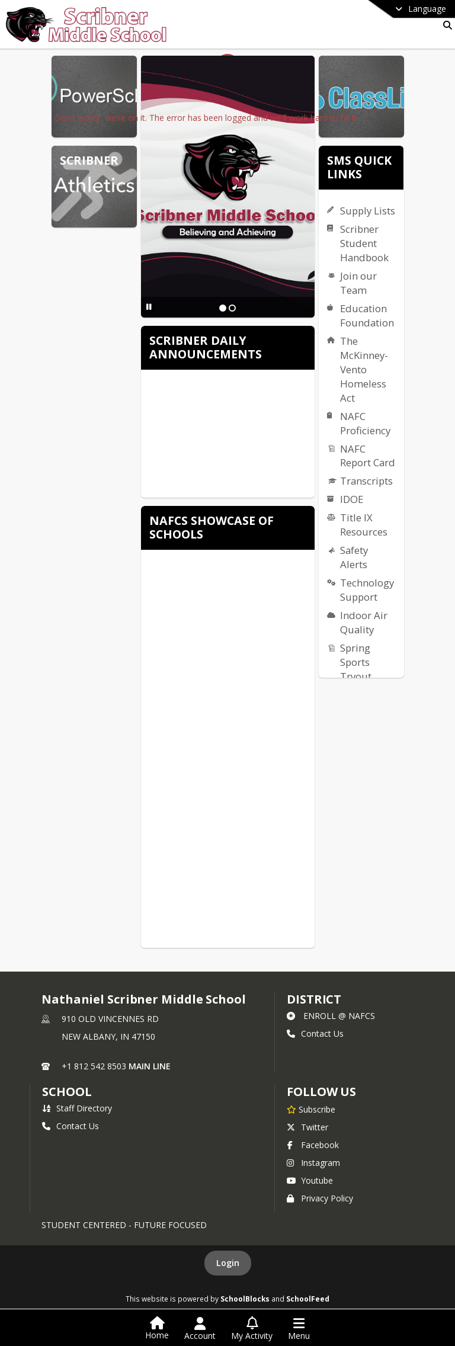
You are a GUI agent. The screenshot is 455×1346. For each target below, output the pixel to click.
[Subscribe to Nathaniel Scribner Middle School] (311, 1109)
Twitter (307, 1127)
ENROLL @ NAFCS (331, 1015)
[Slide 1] (222, 308)
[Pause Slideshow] (149, 306)
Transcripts (366, 481)
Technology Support (367, 590)
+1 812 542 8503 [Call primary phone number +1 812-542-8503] (94, 1066)
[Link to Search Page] (445, 25)
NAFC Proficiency (365, 423)
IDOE (351, 499)
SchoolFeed (307, 1298)
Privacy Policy (320, 1198)
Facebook (313, 1144)
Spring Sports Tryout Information (365, 676)
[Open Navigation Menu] (299, 1328)
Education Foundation (367, 315)
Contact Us (315, 1033)
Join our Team (358, 283)
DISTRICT (314, 999)
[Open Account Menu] (200, 1328)
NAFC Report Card (367, 456)
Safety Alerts (354, 557)
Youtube (310, 1180)
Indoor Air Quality (363, 622)
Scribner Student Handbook (364, 243)
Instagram (313, 1162)
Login (227, 1262)
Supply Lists (367, 210)
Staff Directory (77, 1108)
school (66, 1092)
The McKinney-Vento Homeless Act (364, 369)
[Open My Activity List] (252, 1328)
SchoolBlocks (245, 1298)
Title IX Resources (363, 525)
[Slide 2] (232, 308)
